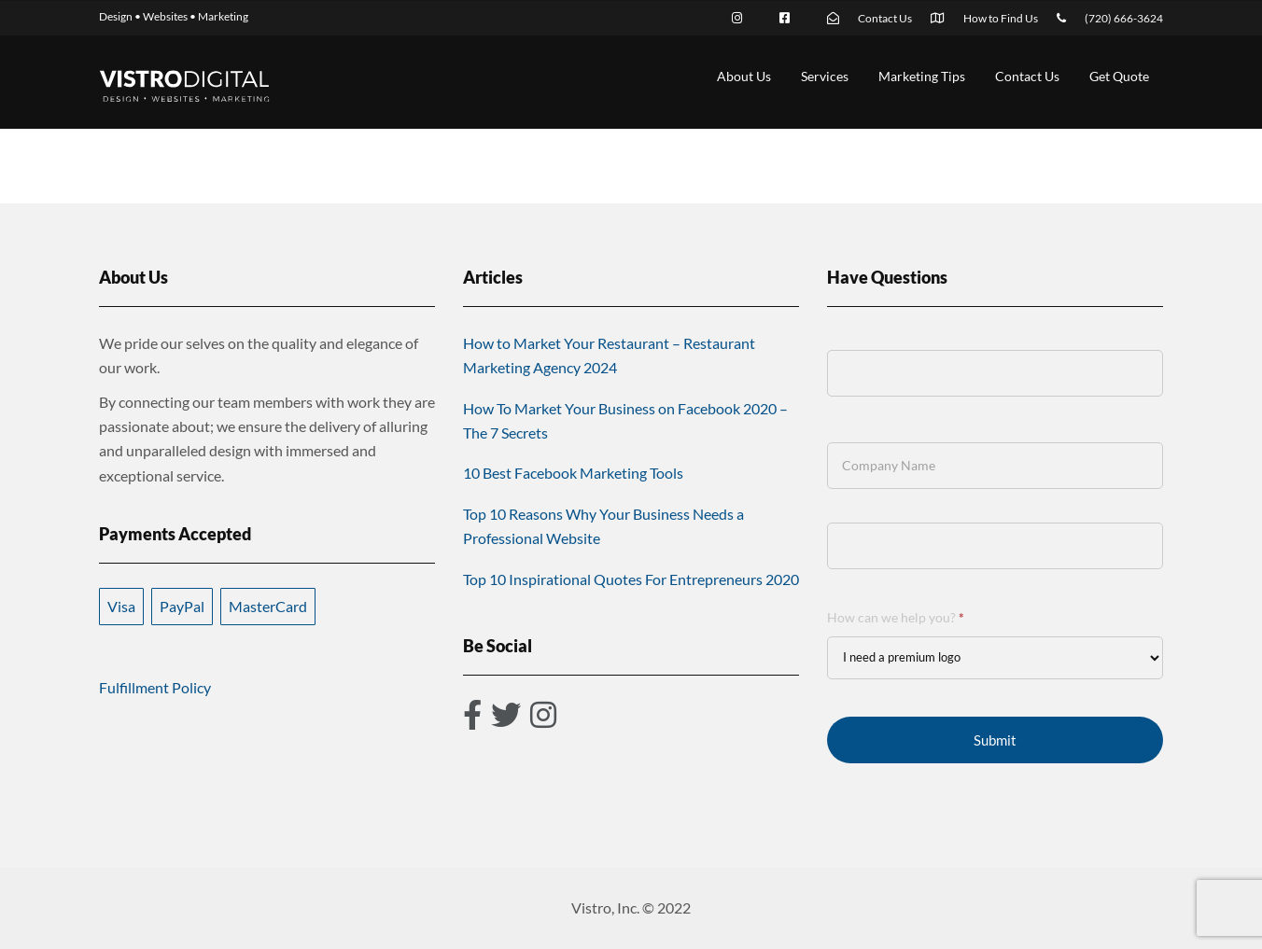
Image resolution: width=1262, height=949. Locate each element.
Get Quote (1119, 76)
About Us (744, 76)
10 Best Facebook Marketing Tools (573, 472)
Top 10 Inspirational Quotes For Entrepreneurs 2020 (631, 579)
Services (824, 76)
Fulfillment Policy (155, 687)
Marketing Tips (921, 76)
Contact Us (1027, 76)
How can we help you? (895, 617)
